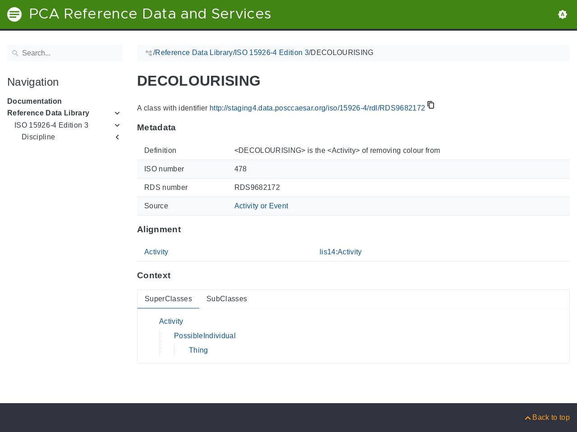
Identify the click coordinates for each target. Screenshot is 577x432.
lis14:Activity (341, 252)
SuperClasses (168, 299)
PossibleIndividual (205, 336)
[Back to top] (546, 417)
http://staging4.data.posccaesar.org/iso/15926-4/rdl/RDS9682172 (317, 108)
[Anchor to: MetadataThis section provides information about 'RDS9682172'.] (185, 127)
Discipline (38, 137)
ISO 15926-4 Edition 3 (51, 125)
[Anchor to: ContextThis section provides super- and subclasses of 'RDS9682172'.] (179, 275)
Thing (198, 350)
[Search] (65, 53)
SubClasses (226, 299)
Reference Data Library (48, 113)
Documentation (34, 101)
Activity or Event (261, 206)
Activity (156, 252)
